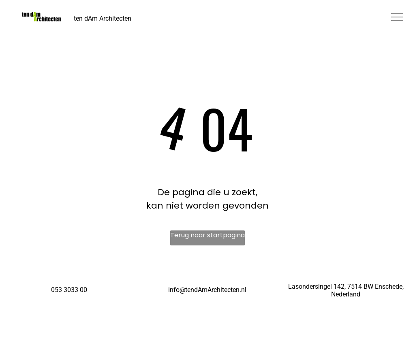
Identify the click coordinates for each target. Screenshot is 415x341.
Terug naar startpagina (207, 235)
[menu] (397, 17)
